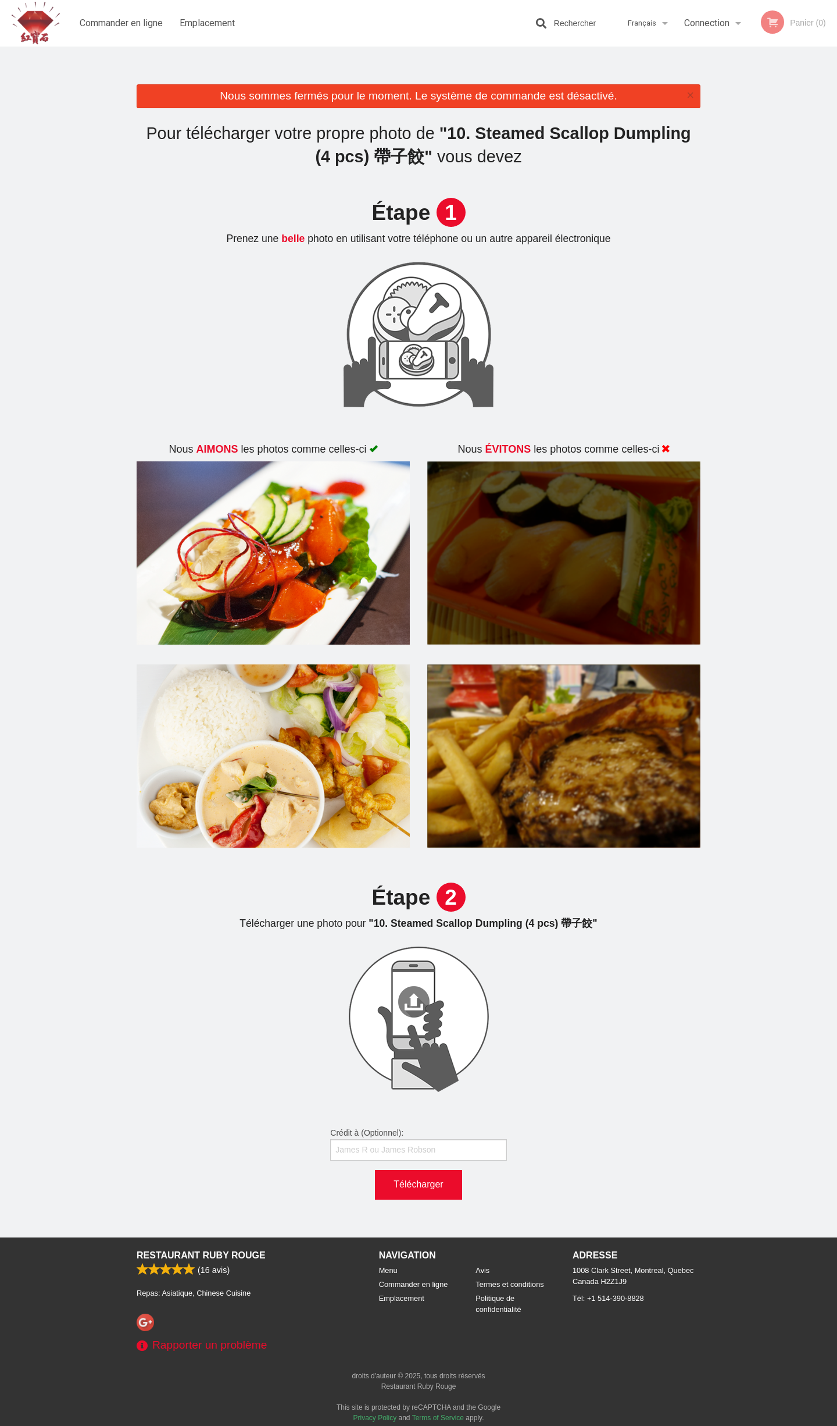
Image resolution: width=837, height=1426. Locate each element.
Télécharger (418, 1184)
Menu (388, 1270)
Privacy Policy (375, 1418)
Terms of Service (438, 1418)
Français (642, 23)
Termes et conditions (509, 1284)
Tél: (608, 1298)
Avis (482, 1270)
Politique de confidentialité (498, 1304)
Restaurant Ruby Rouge (201, 1255)
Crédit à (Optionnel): (418, 1144)
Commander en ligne (121, 23)
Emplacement (207, 23)
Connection (706, 23)
